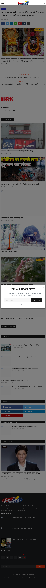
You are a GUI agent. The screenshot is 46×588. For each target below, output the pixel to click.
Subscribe (37, 300)
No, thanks (23, 304)
